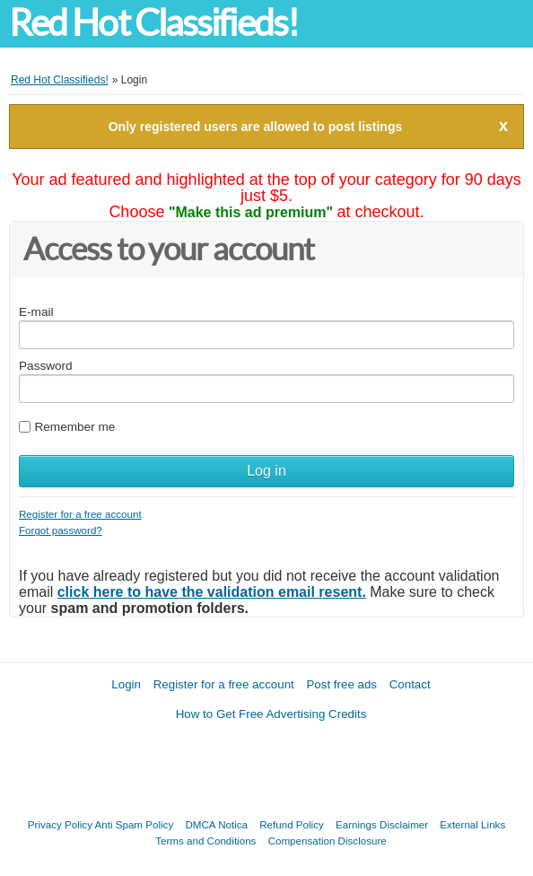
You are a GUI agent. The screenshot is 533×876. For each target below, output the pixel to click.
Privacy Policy (60, 824)
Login (126, 684)
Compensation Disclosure (327, 840)
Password (46, 365)
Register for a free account (80, 514)
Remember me (74, 427)
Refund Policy (291, 824)
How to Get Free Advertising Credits (271, 714)
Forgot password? (60, 530)
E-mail (36, 312)
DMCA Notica (216, 824)
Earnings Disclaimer (382, 824)
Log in (266, 470)
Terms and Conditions (205, 840)
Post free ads (341, 684)
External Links (472, 824)
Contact (410, 684)
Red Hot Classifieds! (153, 23)
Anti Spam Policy (134, 824)
